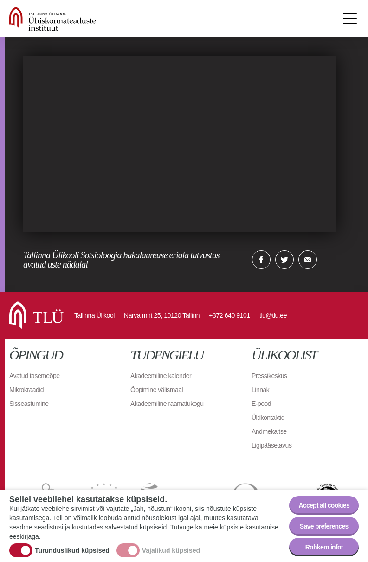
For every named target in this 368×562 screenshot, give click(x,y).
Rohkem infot (324, 547)
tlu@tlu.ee (273, 315)
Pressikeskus (269, 375)
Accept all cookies (323, 505)
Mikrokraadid (26, 389)
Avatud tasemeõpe (34, 375)
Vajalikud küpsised (171, 550)
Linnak (260, 389)
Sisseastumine (29, 403)
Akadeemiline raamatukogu (167, 403)
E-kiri (307, 259)
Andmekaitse (269, 431)
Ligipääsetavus (271, 445)
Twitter (284, 259)
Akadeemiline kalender (160, 375)
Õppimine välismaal (156, 389)
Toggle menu (349, 18)
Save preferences (324, 526)
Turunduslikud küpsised (72, 550)
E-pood (261, 403)
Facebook (261, 259)
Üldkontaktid (268, 417)
